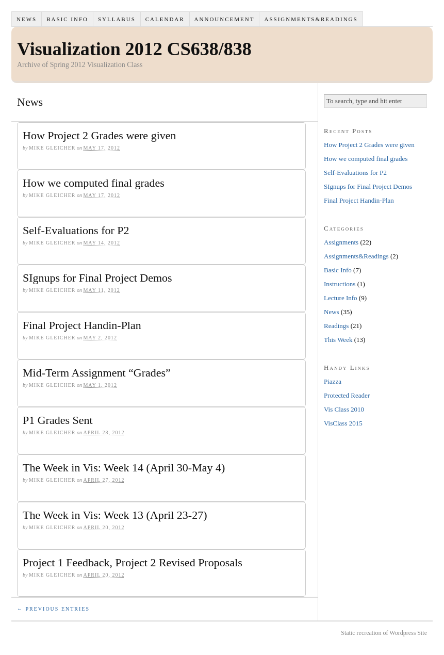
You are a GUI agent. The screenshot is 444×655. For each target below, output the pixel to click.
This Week (338, 339)
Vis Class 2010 (344, 409)
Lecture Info (340, 298)
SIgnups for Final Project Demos (97, 277)
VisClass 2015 (343, 423)
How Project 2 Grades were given (99, 135)
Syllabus (117, 19)
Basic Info (67, 19)
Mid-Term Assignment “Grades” (97, 372)
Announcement (224, 19)
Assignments (341, 242)
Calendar (165, 19)
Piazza (332, 381)
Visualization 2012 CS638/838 (134, 49)
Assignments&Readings (310, 19)
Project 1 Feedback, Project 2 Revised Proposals (132, 562)
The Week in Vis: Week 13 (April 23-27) (115, 515)
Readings (336, 326)
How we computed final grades (94, 182)
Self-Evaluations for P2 (76, 230)
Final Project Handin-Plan (82, 325)
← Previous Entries (53, 609)
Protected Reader (347, 395)
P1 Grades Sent (58, 420)
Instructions (339, 284)
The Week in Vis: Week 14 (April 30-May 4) (124, 467)
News (27, 19)
